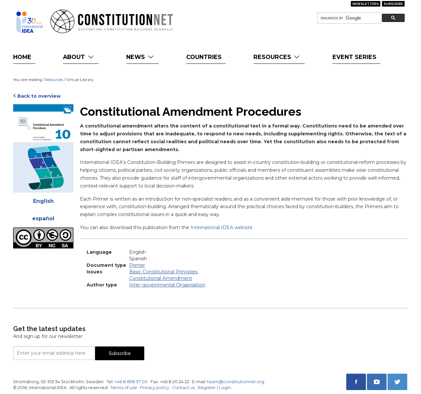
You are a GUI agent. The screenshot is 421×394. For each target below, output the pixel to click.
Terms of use (123, 387)
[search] (349, 18)
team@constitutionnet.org (235, 381)
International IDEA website (221, 227)
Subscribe (393, 4)
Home (22, 56)
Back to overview (39, 96)
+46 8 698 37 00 (131, 381)
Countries (204, 56)
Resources (277, 56)
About (79, 56)
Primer (137, 265)
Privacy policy (154, 387)
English (43, 201)
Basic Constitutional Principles (163, 272)
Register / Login (214, 387)
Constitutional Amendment (160, 278)
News (140, 56)
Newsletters (365, 4)
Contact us (183, 387)
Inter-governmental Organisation (167, 285)
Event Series (354, 56)
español (43, 218)
